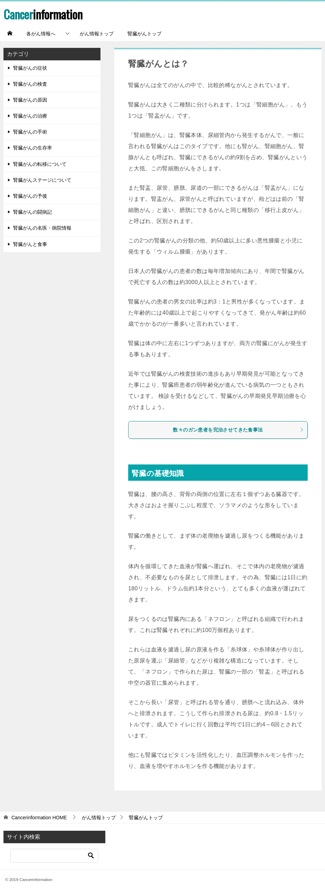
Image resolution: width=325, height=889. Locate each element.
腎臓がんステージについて (42, 180)
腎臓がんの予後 (30, 196)
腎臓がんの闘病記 (32, 212)
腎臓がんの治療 (30, 116)
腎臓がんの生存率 (32, 148)
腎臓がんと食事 (30, 244)
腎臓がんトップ (144, 33)
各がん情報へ (40, 33)
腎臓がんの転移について (40, 164)
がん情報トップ (97, 33)
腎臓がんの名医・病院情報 (42, 228)
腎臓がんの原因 (30, 100)
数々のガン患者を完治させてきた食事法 (238, 430)
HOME (39, 817)
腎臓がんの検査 (30, 84)
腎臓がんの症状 (30, 68)
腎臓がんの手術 (30, 132)
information (44, 14)
